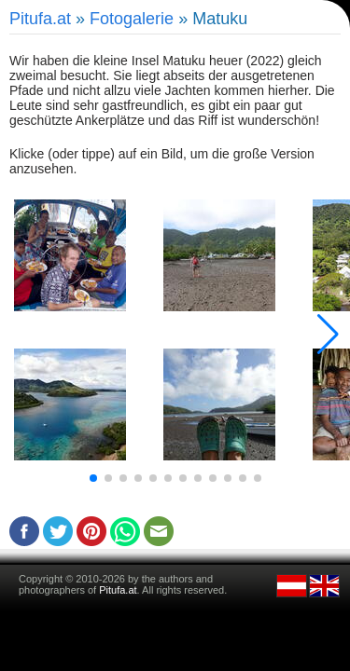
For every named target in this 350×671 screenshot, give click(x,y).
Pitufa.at (40, 18)
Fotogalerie (132, 18)
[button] (93, 478)
